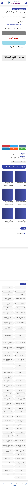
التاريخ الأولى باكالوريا (20, 298)
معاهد (7, 466)
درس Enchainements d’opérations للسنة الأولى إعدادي (21, 184)
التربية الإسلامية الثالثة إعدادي (20, 313)
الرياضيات (8, 352)
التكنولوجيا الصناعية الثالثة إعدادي (8, 323)
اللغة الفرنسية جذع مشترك (7, 404)
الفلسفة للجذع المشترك (8, 372)
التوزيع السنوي (8, 335)
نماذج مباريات (20, 473)
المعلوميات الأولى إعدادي (20, 416)
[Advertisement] (14, 264)
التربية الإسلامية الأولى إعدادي (20, 308)
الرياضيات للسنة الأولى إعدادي (19, 9)
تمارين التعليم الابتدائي (20, 428)
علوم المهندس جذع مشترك (8, 450)
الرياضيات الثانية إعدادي (8, 355)
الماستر (20, 411)
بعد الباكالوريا (20, 424)
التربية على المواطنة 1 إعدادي (7, 318)
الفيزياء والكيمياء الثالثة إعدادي (20, 381)
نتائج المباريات (7, 470)
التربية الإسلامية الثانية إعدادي (7, 313)
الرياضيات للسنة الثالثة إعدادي (20, 364)
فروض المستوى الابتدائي (20, 458)
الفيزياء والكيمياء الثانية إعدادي (7, 381)
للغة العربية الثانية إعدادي (7, 462)
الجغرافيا (20, 338)
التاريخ (7, 294)
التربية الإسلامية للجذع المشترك (20, 318)
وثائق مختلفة (20, 477)
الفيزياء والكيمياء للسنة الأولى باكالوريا (7, 386)
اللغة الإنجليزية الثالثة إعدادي (20, 394)
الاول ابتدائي (20, 294)
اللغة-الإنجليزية (20, 408)
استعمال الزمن (20, 287)
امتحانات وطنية (8, 420)
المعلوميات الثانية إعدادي (8, 416)
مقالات (20, 470)
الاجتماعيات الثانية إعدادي (7, 291)
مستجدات (20, 466)
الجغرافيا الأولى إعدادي (7, 338)
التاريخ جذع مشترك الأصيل (8, 299)
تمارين (7, 424)
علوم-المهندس (8, 454)
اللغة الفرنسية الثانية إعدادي (20, 404)
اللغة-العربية (7, 408)
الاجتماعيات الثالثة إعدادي (20, 291)
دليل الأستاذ (20, 432)
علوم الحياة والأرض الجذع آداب (20, 446)
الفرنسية (20, 368)
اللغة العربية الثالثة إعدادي (7, 394)
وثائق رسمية (7, 473)
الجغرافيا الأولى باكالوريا (20, 342)
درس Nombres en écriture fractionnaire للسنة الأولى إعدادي (8, 184)
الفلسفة (20, 372)
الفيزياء (20, 375)
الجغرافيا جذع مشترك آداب (7, 343)
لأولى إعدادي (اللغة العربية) (20, 462)
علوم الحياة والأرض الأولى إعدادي (20, 436)
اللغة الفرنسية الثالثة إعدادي (7, 399)
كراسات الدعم (8, 458)
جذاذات (7, 428)
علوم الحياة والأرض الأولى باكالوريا (7, 436)
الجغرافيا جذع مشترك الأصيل (20, 348)
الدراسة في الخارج (20, 352)
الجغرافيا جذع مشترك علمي (7, 348)
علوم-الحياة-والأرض (20, 454)
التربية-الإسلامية (20, 322)
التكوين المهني (20, 331)
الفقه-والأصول (7, 368)
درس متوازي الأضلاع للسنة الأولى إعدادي (15, 24)
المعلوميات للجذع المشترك (20, 421)
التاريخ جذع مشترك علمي (20, 303)
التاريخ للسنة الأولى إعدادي (7, 303)
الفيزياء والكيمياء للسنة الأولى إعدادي (7, 376)
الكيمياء (7, 390)
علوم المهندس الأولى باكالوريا (20, 450)
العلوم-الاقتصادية (7, 364)
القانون (20, 390)
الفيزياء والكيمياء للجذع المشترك (20, 386)
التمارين (7, 331)
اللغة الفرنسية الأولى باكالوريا (20, 399)
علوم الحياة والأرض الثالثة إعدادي (20, 441)
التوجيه (20, 335)
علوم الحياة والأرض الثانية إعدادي (7, 441)
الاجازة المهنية (7, 287)
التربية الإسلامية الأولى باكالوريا (7, 308)
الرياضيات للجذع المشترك (20, 360)
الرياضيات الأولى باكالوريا (20, 355)
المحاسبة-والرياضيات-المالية (7, 412)
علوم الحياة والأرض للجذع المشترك (7, 446)
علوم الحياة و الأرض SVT (8, 432)
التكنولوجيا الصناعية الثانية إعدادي (8, 327)
